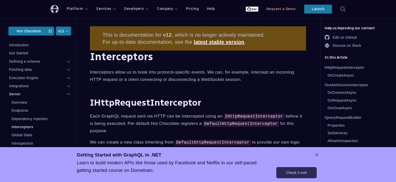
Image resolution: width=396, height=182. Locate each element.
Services (106, 9)
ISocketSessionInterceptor (346, 85)
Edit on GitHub (341, 37)
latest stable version (219, 42)
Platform (77, 9)
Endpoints (20, 110)
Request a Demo (281, 9)
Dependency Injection (30, 119)
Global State (22, 135)
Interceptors (22, 127)
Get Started (18, 53)
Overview (19, 102)
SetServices (338, 133)
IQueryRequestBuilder (343, 118)
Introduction (19, 45)
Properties (336, 125)
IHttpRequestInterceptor (344, 67)
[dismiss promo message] (317, 155)
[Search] (342, 9)
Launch (318, 9)
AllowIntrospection (343, 141)
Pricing (192, 9)
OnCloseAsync (340, 108)
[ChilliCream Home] (54, 9)
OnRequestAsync (342, 100)
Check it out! (296, 173)
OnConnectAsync (342, 92)
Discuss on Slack (343, 45)
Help (211, 9)
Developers (136, 9)
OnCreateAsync (341, 75)
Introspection (22, 143)
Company (167, 9)
